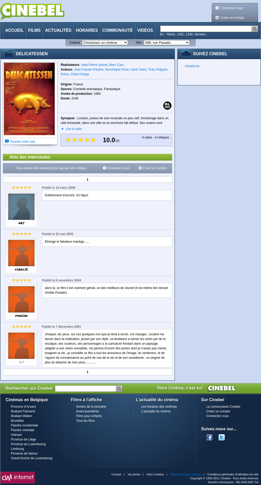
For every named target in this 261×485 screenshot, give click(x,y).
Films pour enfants (89, 416)
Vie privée (134, 474)
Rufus (65, 74)
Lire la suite (74, 129)
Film (139, 43)
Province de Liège (23, 439)
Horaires (87, 30)
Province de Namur (24, 453)
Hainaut (16, 435)
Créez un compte (232, 18)
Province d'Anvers (23, 406)
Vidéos (145, 30)
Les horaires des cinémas (159, 406)
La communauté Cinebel (223, 406)
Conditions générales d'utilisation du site (232, 474)
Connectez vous (231, 8)
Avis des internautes (26, 157)
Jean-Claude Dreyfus (88, 69)
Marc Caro (116, 65)
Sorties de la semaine (91, 406)
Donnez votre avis (22, 141)
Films (34, 30)
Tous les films (85, 421)
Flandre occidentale (24, 425)
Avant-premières (87, 411)
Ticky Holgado (158, 69)
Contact (116, 474)
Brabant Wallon (21, 416)
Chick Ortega (80, 74)
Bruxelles (17, 421)
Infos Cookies (155, 474)
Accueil (14, 30)
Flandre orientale (22, 430)
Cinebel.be (192, 66)
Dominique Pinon (117, 69)
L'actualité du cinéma (155, 411)
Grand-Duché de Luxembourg (31, 458)
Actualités (58, 30)
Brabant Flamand (23, 411)
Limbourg (17, 449)
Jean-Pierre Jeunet (94, 65)
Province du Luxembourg (28, 444)
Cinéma (74, 43)
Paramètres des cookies (185, 474)
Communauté (117, 30)
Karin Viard (138, 69)
